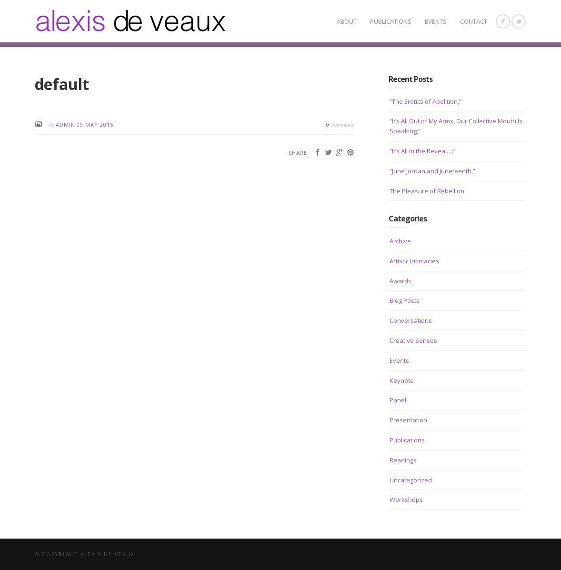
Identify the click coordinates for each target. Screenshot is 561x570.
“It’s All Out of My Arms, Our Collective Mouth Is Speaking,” (456, 126)
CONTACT (473, 21)
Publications (390, 21)
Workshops (406, 499)
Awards (400, 281)
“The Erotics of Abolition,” (425, 101)
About (347, 21)
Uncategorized (411, 480)
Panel (398, 400)
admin (65, 124)
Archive (400, 241)
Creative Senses (413, 340)
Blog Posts (405, 300)
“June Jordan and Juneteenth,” (432, 171)
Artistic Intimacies (414, 261)
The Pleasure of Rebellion (427, 191)
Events (436, 21)
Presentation (408, 420)
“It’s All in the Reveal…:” (423, 151)
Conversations (411, 320)
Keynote (402, 380)
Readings (403, 460)
